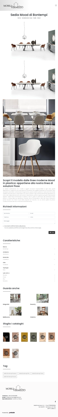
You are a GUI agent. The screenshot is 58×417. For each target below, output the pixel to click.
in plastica (6, 259)
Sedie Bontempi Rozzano (10, 373)
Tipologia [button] (5, 268)
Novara (5, 275)
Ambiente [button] (6, 252)
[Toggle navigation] (56, 5)
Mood (38, 18)
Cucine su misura (17, 399)
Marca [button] (5, 247)
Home (19, 18)
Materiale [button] (6, 257)
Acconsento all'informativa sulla (15, 226)
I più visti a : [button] (6, 273)
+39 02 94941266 (12, 395)
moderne (5, 264)
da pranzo (6, 254)
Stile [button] (4, 262)
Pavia (4, 277)
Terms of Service (35, 227)
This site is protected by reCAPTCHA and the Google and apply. (22, 227)
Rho (4, 279)
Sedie (34, 18)
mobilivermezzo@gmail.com (13, 397)
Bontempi (5, 249)
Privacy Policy (27, 227)
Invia (52, 232)
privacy (24, 226)
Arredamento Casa (27, 18)
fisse (4, 270)
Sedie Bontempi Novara (10, 376)
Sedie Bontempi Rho (24, 373)
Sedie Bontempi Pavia (37, 373)
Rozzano (5, 281)
